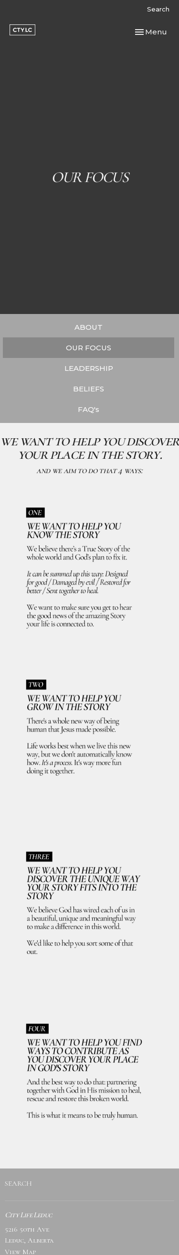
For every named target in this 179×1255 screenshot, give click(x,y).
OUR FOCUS (88, 347)
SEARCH (18, 1183)
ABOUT (88, 327)
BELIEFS (88, 388)
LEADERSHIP (88, 368)
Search (158, 9)
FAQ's (88, 409)
